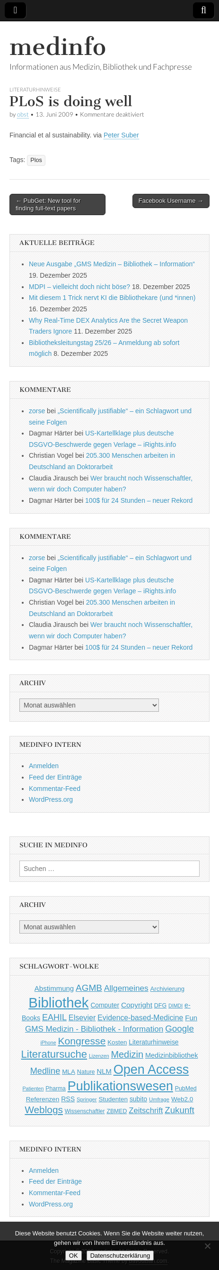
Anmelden (44, 766)
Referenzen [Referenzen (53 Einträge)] (43, 1099)
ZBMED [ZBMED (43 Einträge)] (116, 1111)
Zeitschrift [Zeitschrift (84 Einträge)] (146, 1110)
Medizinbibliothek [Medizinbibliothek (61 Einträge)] (171, 1055)
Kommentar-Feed (54, 788)
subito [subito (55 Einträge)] (138, 1099)
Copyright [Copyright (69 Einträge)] (136, 1005)
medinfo (57, 46)
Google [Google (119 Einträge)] (179, 1029)
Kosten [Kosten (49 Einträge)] (117, 1042)
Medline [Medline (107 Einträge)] (45, 1071)
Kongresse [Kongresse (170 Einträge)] (81, 1040)
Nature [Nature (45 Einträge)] (86, 1072)
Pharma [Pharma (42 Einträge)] (55, 1088)
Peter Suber (121, 135)
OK (73, 1255)
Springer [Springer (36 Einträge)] (87, 1099)
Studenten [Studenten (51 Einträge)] (113, 1099)
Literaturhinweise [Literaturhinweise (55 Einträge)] (153, 1042)
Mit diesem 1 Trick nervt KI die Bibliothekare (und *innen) (112, 297)
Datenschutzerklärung (120, 1255)
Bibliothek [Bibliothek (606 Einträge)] (58, 1002)
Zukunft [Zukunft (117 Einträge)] (179, 1110)
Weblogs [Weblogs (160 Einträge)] (44, 1109)
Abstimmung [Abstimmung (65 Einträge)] (54, 988)
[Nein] (207, 1246)
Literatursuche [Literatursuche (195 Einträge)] (54, 1054)
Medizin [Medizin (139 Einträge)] (127, 1054)
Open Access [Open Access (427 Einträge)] (151, 1069)
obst (23, 114)
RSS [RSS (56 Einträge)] (68, 1099)
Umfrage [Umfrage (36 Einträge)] (159, 1099)
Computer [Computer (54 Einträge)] (104, 1005)
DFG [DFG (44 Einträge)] (160, 1005)
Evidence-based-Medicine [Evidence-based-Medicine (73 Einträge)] (140, 1018)
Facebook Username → (171, 200)
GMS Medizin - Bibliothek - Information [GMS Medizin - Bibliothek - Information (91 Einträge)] (94, 1029)
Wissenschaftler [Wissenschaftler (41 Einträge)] (85, 1111)
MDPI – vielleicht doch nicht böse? (79, 286)
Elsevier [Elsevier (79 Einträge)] (82, 1017)
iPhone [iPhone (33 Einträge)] (48, 1042)
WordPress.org (51, 799)
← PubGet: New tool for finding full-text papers (48, 204)
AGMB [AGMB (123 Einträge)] (89, 988)
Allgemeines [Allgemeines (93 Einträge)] (126, 988)
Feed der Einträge (55, 777)
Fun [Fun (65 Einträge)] (191, 1018)
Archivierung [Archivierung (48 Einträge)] (167, 988)
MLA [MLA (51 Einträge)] (68, 1071)
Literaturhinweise (35, 89)
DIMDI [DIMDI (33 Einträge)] (175, 1005)
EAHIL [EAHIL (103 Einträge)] (54, 1017)
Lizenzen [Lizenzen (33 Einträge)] (99, 1056)
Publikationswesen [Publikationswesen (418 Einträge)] (120, 1086)
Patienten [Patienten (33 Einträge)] (33, 1088)
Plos (36, 160)
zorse (37, 411)
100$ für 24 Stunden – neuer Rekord (139, 500)
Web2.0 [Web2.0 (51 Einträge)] (182, 1099)
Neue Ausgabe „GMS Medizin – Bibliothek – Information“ (112, 264)
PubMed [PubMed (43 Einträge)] (186, 1088)
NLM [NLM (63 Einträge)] (103, 1071)
